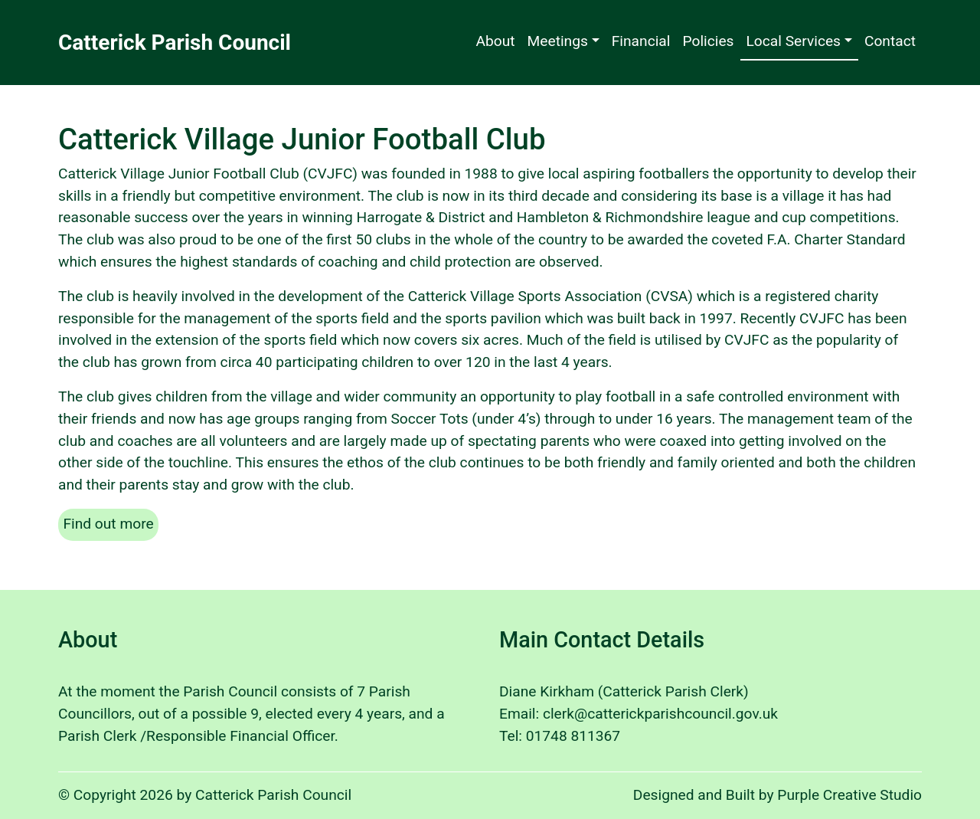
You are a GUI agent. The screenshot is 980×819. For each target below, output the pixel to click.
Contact (890, 41)
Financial (641, 41)
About (494, 41)
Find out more (110, 522)
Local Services (793, 41)
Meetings (558, 41)
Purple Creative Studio (849, 795)
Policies (707, 41)
